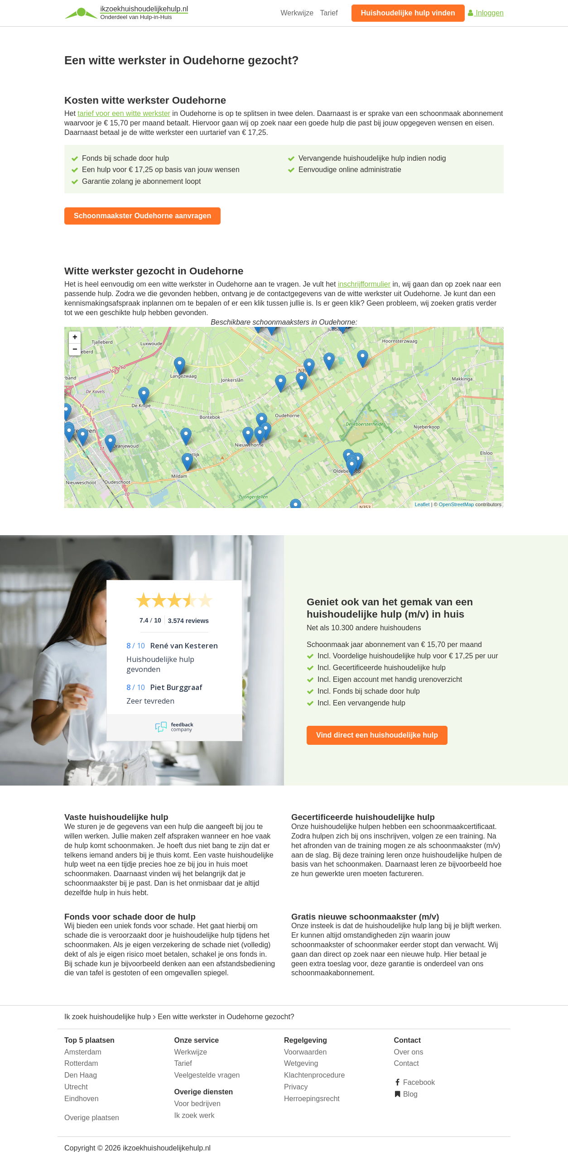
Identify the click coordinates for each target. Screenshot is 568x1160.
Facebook (418, 1082)
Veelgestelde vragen (207, 1075)
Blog (409, 1094)
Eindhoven (81, 1098)
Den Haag (80, 1075)
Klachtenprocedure (314, 1075)
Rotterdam (81, 1063)
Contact (406, 1063)
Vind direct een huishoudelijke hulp (377, 735)
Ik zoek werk (194, 1115)
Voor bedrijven (197, 1103)
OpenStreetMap (456, 504)
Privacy (296, 1087)
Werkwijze (297, 13)
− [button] (74, 349)
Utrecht (76, 1087)
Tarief (329, 13)
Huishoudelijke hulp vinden (408, 13)
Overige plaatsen (91, 1118)
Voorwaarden (305, 1052)
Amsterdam (82, 1052)
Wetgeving (301, 1063)
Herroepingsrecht (312, 1098)
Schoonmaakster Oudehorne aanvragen (142, 216)
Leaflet (422, 504)
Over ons (409, 1052)
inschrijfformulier (364, 284)
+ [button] (74, 337)
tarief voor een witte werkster (123, 113)
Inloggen (485, 13)
